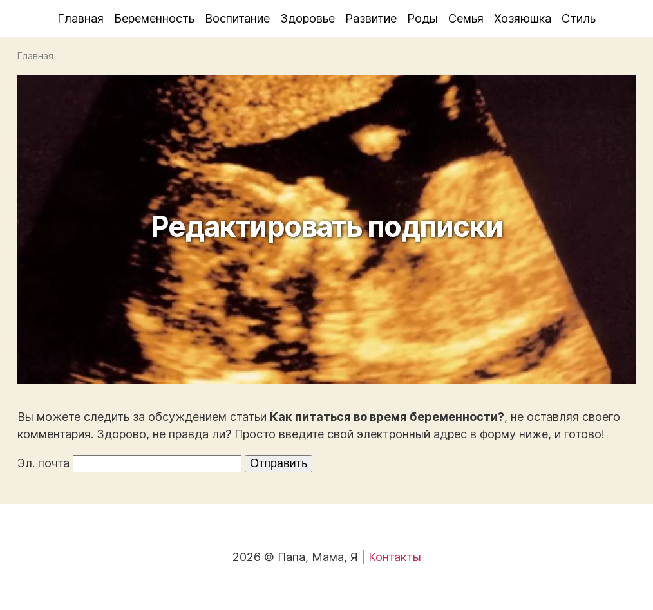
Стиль (579, 18)
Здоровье (307, 18)
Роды (422, 18)
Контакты (394, 557)
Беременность (154, 18)
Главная (80, 18)
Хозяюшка (522, 18)
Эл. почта (43, 463)
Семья (466, 18)
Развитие (371, 18)
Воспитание (237, 18)
